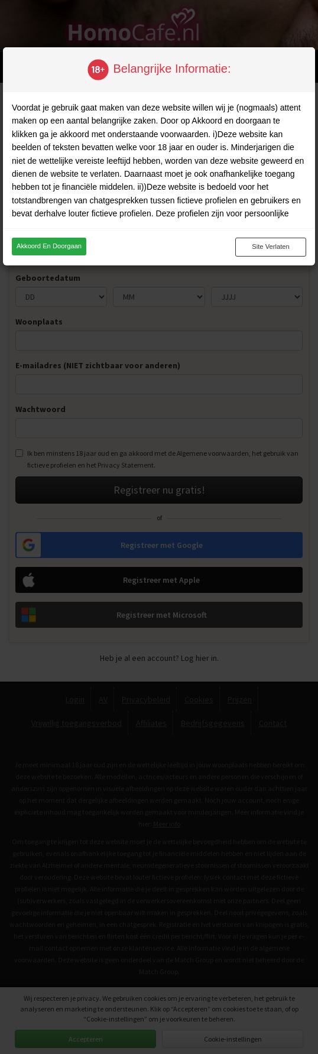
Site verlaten (270, 246)
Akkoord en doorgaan (49, 245)
